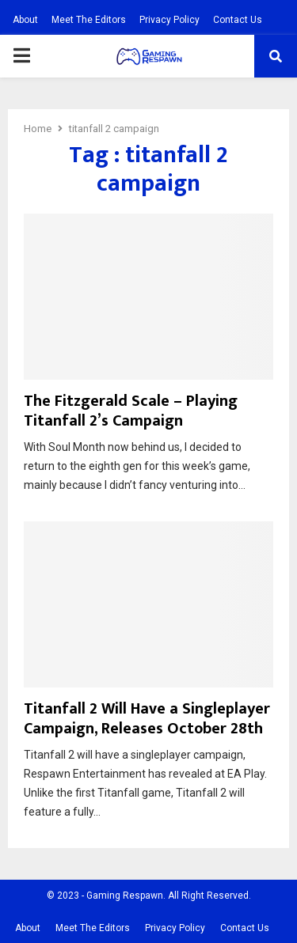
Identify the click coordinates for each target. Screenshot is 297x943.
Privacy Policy (169, 19)
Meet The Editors (88, 19)
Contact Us (237, 19)
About (25, 19)
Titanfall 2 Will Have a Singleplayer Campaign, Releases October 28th (147, 718)
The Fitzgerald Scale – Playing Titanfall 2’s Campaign (131, 411)
